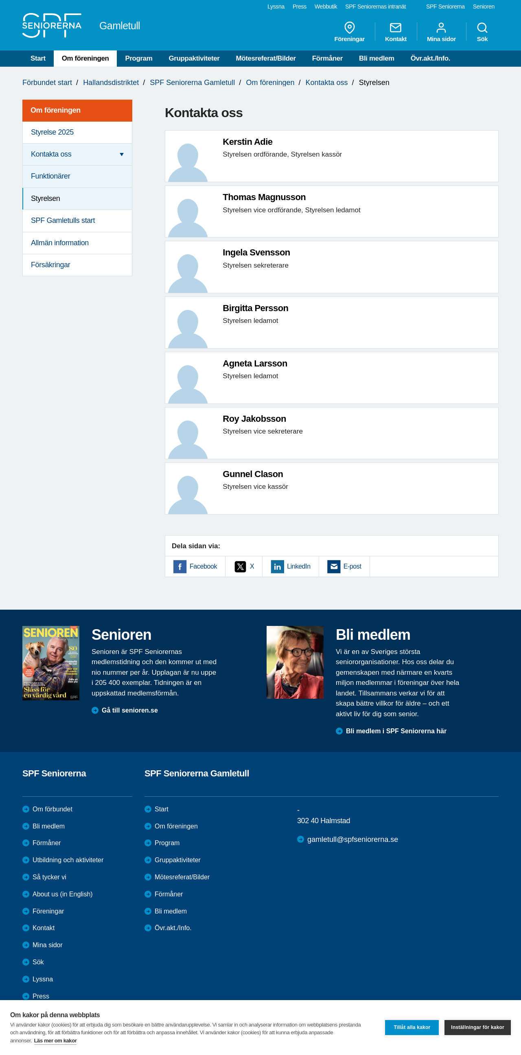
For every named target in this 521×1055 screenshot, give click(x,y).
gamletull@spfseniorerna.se (352, 839)
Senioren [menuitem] (484, 6)
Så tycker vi (49, 877)
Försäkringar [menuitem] (50, 265)
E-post (352, 566)
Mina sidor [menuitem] (441, 32)
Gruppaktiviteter (194, 58)
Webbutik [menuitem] (326, 6)
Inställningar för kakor (477, 1027)
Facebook (203, 566)
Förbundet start (47, 82)
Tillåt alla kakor (412, 1027)
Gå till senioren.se (130, 710)
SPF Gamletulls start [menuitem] (63, 220)
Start (38, 58)
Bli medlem (376, 58)
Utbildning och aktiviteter (68, 860)
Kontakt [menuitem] (396, 32)
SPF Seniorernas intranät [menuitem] (375, 6)
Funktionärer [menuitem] (50, 176)
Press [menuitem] (299, 6)
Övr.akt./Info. (430, 58)
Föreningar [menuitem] (350, 32)
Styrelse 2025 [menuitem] (52, 132)
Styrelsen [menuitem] (45, 198)
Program (138, 58)
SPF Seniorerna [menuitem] (445, 6)
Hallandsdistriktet (111, 82)
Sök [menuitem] (482, 32)
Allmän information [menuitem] (60, 243)
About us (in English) (63, 894)
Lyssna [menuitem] (276, 6)
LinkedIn (298, 566)
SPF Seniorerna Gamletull (192, 82)
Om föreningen (85, 58)
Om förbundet (52, 809)
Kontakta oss (327, 82)
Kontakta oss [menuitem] (51, 154)
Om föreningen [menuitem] (56, 110)
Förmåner (327, 58)
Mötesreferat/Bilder (266, 58)
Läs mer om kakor (55, 1041)
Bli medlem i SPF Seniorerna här (396, 731)
